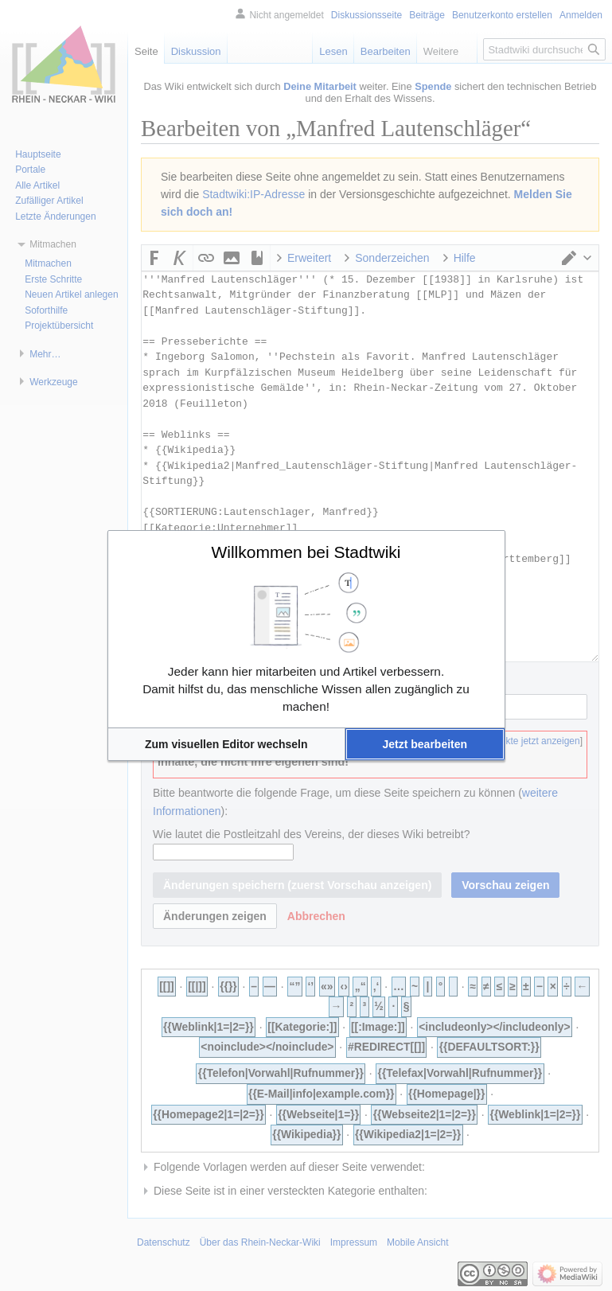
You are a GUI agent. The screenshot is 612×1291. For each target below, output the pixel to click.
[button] (226, 744)
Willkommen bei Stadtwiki (305, 552)
